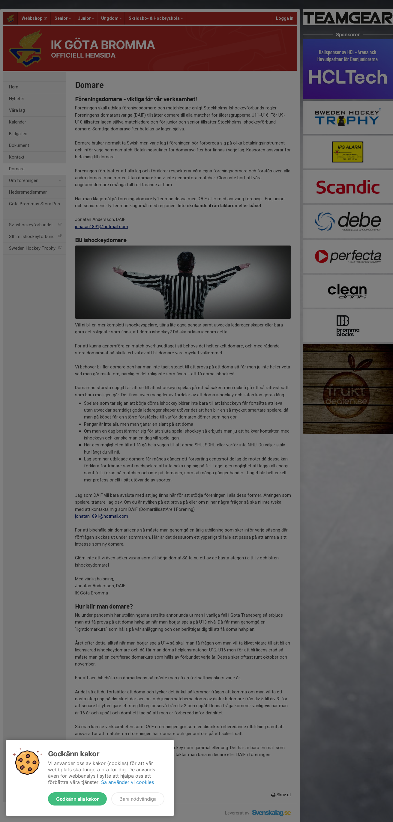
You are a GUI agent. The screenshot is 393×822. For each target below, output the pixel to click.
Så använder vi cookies (127, 782)
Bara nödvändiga (137, 799)
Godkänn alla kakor (77, 799)
